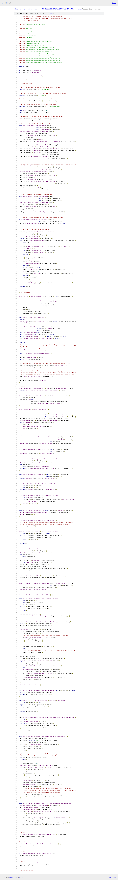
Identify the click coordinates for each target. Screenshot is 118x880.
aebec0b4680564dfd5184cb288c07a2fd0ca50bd (56, 9)
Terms (21, 877)
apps (80, 9)
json (114, 877)
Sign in (114, 3)
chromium (18, 9)
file (51, 13)
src (35, 9)
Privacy (16, 877)
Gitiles (11, 877)
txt (110, 877)
